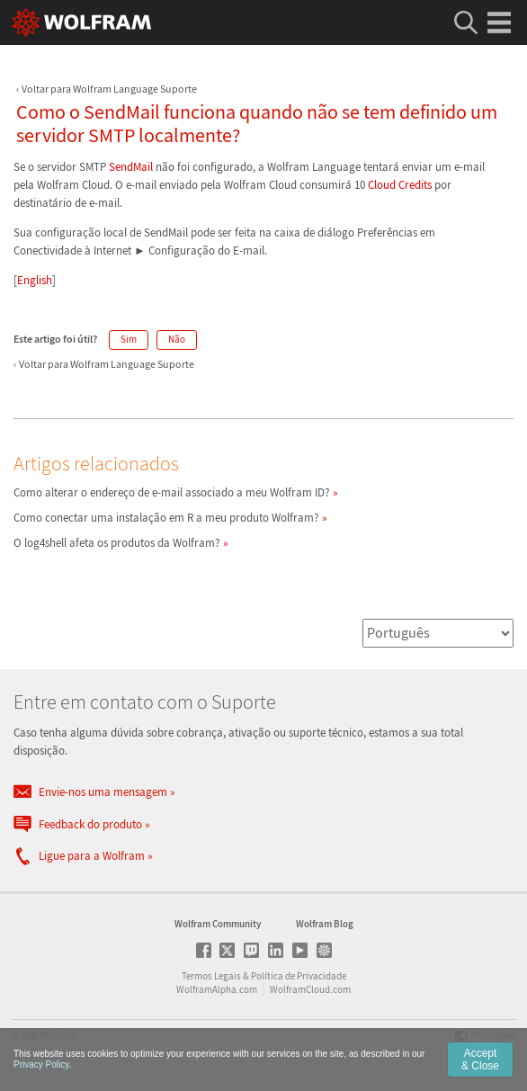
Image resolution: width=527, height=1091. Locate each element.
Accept (480, 1059)
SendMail (131, 166)
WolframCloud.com (310, 989)
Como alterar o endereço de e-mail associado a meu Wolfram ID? (171, 492)
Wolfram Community (217, 923)
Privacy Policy (41, 1064)
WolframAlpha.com (216, 989)
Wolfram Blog (324, 923)
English (34, 280)
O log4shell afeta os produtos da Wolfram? (116, 542)
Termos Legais (211, 976)
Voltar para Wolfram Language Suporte (109, 88)
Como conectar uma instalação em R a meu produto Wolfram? (166, 517)
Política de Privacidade (298, 976)
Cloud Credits (400, 184)
